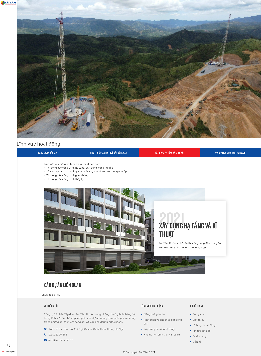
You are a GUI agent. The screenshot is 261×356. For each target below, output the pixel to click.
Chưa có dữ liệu (50, 294)
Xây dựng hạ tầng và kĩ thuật (169, 152)
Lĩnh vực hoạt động (204, 325)
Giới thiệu (198, 319)
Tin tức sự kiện (202, 330)
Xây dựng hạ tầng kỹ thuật (159, 329)
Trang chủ (199, 314)
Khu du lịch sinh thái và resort (231, 152)
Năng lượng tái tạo (47, 152)
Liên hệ (197, 341)
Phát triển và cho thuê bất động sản (108, 152)
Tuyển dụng (200, 336)
